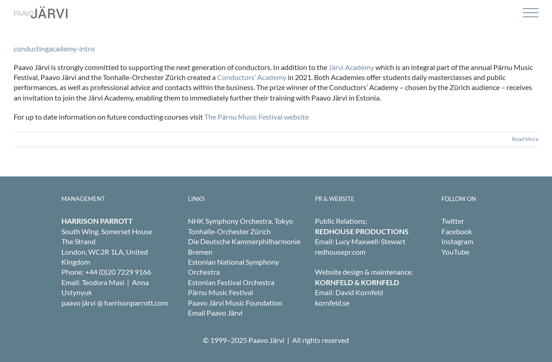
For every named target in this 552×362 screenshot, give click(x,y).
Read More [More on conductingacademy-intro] (525, 139)
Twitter (452, 220)
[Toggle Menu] (530, 13)
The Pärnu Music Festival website (256, 116)
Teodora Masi (103, 282)
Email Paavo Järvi (215, 312)
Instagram (457, 241)
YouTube (455, 251)
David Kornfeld (359, 292)
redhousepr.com (340, 251)
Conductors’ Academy (251, 77)
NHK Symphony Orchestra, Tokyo (240, 220)
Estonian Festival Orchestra (231, 282)
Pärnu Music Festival (220, 292)
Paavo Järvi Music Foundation (235, 302)
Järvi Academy (351, 67)
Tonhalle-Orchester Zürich (229, 231)
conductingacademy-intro (54, 48)
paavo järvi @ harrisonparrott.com (114, 302)
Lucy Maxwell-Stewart (370, 241)
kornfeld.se (332, 302)
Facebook (456, 231)
